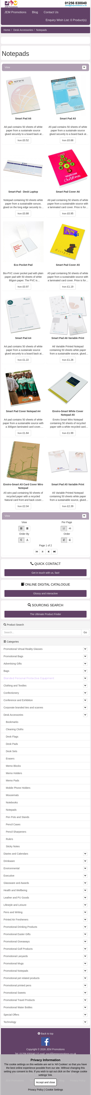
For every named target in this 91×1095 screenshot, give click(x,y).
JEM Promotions (15, 12)
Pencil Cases (13, 824)
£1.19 (67, 286)
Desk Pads (12, 743)
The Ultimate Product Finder (45, 614)
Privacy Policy (36, 1089)
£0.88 (23, 213)
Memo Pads (12, 780)
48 (70, 528)
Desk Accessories (23, 30)
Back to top (45, 1033)
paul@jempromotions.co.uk (61, 1053)
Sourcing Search (45, 605)
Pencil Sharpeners (16, 831)
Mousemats (12, 795)
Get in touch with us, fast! (45, 572)
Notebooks (12, 802)
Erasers (10, 758)
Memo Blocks (13, 765)
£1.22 (23, 359)
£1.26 (67, 359)
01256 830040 (28, 1053)
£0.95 (67, 213)
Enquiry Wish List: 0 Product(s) (66, 20)
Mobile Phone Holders (18, 787)
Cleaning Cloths (14, 729)
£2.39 (67, 506)
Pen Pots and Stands (17, 817)
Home (7, 30)
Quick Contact (45, 564)
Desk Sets (11, 751)
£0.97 (23, 286)
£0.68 (67, 140)
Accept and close (45, 1082)
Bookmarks (12, 722)
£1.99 (67, 433)
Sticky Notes (13, 846)
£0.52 (23, 140)
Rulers (9, 839)
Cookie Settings (54, 1089)
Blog (35, 12)
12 (64, 528)
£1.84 (23, 433)
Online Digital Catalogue (45, 584)
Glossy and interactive (45, 593)
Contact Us (51, 12)
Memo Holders (14, 773)
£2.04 (23, 506)
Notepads (41, 30)
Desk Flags (12, 736)
